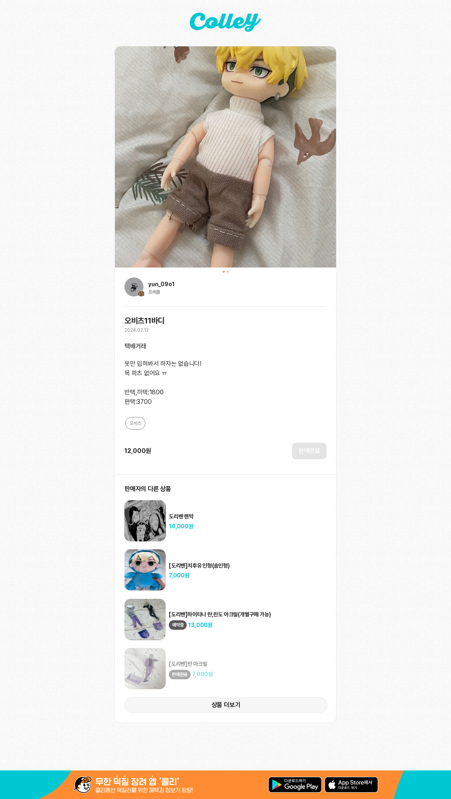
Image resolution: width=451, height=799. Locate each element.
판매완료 (309, 451)
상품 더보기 (226, 705)
